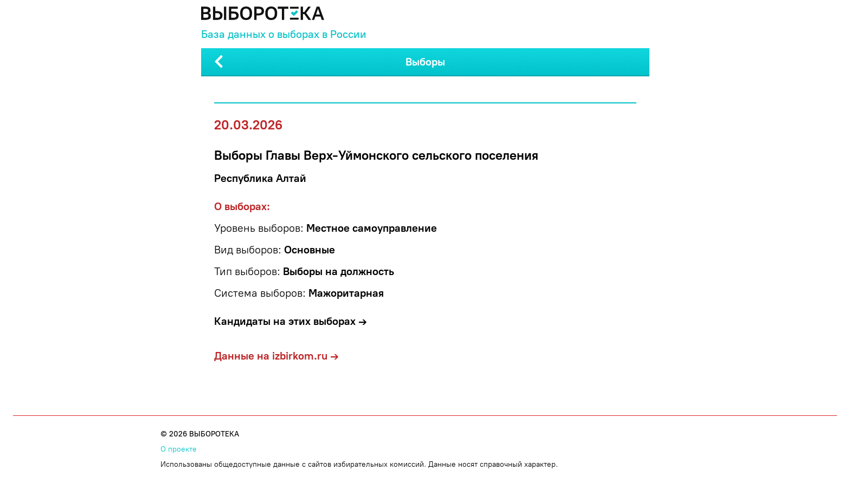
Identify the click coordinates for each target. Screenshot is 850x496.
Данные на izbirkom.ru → (276, 355)
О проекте (178, 449)
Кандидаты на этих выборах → (290, 321)
